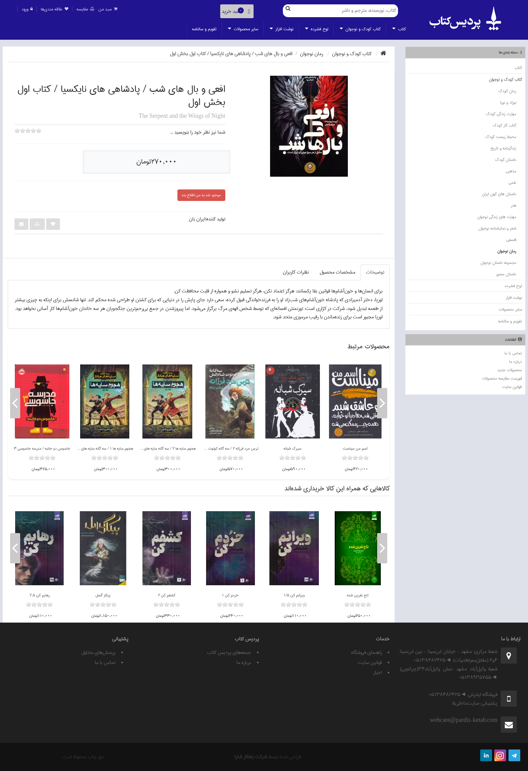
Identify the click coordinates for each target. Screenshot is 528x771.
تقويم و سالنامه (204, 29)
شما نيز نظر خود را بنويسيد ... (197, 132)
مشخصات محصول (337, 272)
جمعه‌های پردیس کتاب (229, 652)
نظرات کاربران (296, 272)
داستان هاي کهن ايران (499, 194)
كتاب (399, 29)
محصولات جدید (509, 370)
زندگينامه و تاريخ (503, 148)
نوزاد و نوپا (508, 102)
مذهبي (511, 171)
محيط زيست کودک (500, 137)
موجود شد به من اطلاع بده (201, 195)
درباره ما (515, 361)
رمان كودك (507, 91)
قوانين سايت (512, 387)
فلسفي (511, 240)
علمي (512, 182)
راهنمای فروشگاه (366, 652)
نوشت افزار (282, 29)
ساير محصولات (243, 29)
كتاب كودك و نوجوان (360, 29)
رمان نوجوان (506, 251)
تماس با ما (513, 353)
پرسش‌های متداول (98, 652)
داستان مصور (506, 274)
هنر (513, 205)
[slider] (28, 135)
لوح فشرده (316, 29)
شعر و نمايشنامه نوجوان (497, 228)
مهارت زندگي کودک (501, 114)
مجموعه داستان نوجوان (498, 263)
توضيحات (375, 272)
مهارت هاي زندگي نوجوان (496, 217)
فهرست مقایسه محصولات (502, 378)
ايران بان (197, 219)
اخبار (377, 672)
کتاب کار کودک (504, 125)
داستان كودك (505, 160)
